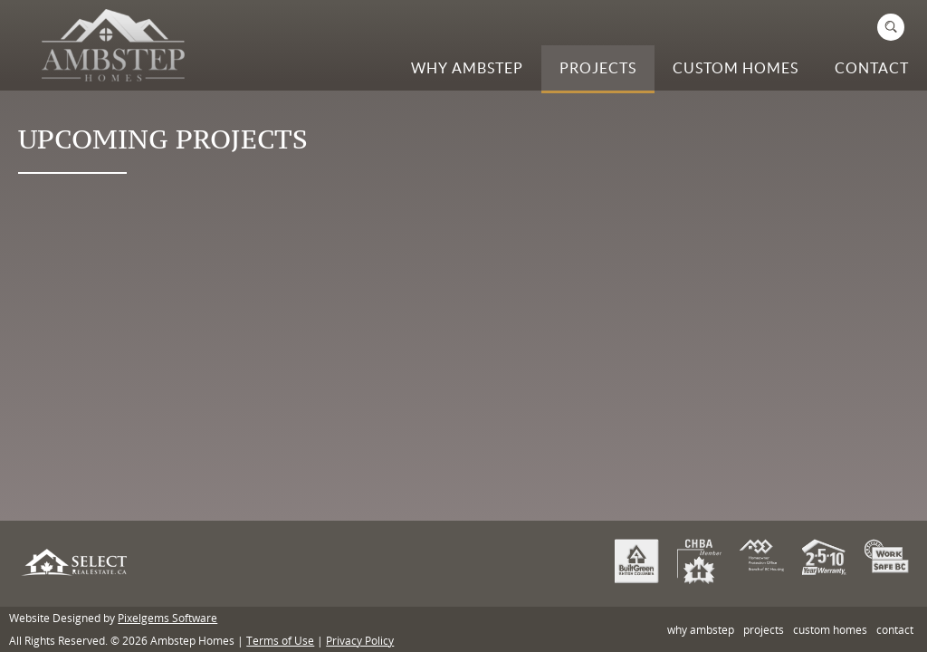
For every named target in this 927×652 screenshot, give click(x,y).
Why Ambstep (467, 68)
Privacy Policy (360, 640)
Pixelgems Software (167, 617)
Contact (872, 68)
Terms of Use (280, 640)
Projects (597, 68)
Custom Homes (735, 68)
